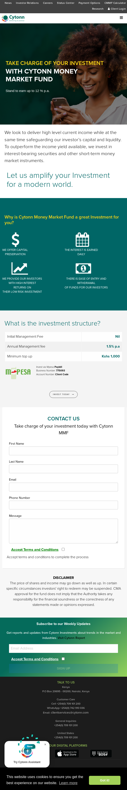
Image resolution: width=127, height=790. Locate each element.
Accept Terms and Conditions (36, 549)
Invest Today (64, 394)
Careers (47, 3)
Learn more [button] (68, 783)
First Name (63, 448)
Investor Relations (27, 3)
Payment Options (89, 3)
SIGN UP (63, 668)
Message (63, 528)
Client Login (117, 9)
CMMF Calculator (115, 3)
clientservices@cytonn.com (70, 712)
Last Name (63, 466)
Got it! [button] (104, 780)
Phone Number (63, 502)
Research (98, 9)
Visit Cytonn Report (71, 638)
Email (63, 484)
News (8, 3)
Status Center (65, 3)
